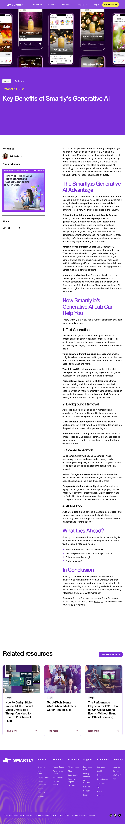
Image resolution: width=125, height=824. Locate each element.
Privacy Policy (64, 815)
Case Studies (73, 775)
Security (86, 791)
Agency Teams (58, 767)
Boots (99, 791)
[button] (37, 4)
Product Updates (86, 781)
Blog (70, 771)
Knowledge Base (87, 768)
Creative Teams (56, 783)
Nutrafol (100, 795)
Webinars (71, 786)
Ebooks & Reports (71, 780)
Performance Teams (58, 772)
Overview (41, 767)
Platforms (41, 792)
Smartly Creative (40, 772)
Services (40, 796)
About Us (116, 767)
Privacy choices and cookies (83, 815)
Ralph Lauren (102, 779)
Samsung (101, 767)
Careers (116, 771)
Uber (99, 775)
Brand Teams (58, 778)
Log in (96, 5)
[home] (14, 4)
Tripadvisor (101, 783)
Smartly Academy (87, 775)
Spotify (100, 771)
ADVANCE (117, 775)
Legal (85, 795)
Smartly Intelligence (41, 783)
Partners (86, 787)
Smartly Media (43, 778)
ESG (114, 779)
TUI (98, 787)
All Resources (73, 767)
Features (40, 788)
